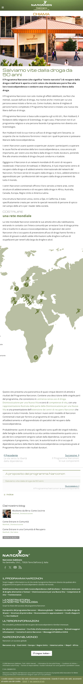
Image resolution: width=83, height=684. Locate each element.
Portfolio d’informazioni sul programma (45, 629)
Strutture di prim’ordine (21, 613)
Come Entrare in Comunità (16, 521)
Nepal (68, 645)
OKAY (25, 681)
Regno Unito (42, 645)
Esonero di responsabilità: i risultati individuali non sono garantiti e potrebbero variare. (50, 665)
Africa (75, 645)
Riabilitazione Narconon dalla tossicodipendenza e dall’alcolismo (31, 589)
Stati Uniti (21, 645)
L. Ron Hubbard (11, 616)
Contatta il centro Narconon (28, 632)
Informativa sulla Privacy (11, 665)
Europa (31, 645)
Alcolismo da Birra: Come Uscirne (28, 510)
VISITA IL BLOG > (11, 537)
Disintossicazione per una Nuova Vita (21, 402)
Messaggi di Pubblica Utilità (55, 632)
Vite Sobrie (14, 532)
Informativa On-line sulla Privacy (49, 663)
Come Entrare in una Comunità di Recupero (24, 529)
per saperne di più (37, 681)
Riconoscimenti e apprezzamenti (48, 613)
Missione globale (45, 610)
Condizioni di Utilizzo (69, 663)
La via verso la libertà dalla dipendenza (15, 458)
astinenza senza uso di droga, (51, 399)
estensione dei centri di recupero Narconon (52, 409)
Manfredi (15, 513)
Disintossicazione (26, 513)
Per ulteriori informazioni (14, 629)
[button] (41, 655)
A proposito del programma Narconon (19, 610)
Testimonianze (14, 595)
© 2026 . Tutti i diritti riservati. (19, 663)
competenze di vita (58, 402)
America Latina (57, 645)
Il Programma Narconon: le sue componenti (65, 458)
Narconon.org (9, 645)
